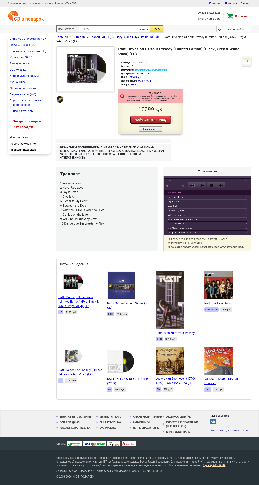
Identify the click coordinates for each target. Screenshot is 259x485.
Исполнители (19, 137)
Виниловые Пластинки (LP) (28, 38)
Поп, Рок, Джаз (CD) (23, 45)
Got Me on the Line (177, 224)
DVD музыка (18, 69)
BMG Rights (136, 77)
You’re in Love (174, 192)
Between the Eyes (176, 215)
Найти (156, 29)
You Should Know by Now (180, 228)
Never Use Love (175, 197)
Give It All (172, 206)
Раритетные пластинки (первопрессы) (25, 103)
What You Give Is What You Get (182, 219)
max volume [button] (183, 186)
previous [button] (192, 185)
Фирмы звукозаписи (23, 143)
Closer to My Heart (176, 210)
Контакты (215, 3)
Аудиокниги (18, 82)
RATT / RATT (144, 80)
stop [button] (211, 185)
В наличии (142, 29)
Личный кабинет (236, 29)
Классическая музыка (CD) (28, 51)
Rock (133, 84)
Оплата (244, 3)
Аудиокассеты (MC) (23, 94)
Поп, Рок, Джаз (70, 422)
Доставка (231, 3)
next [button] (220, 185)
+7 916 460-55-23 (209, 19)
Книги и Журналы (22, 111)
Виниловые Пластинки (75, 416)
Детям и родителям (23, 88)
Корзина (243, 16)
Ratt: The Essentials (217, 303)
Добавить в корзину (150, 120)
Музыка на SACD (21, 57)
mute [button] (167, 186)
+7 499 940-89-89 (209, 13)
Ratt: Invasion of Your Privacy (175, 333)
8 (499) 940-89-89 (214, 465)
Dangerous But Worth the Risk (182, 233)
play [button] (207, 151)
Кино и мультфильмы (24, 75)
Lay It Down (173, 201)
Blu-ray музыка (19, 63)
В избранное (150, 129)
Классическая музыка (75, 427)
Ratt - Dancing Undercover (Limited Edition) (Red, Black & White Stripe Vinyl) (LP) (78, 301)
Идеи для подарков (23, 149)
